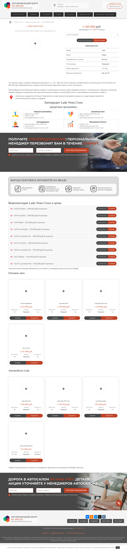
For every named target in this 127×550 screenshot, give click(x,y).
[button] (12, 209)
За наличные (102, 208)
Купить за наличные (85, 40)
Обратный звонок (114, 6)
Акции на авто (85, 14)
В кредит (112, 208)
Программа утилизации (105, 14)
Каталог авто (18, 14)
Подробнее (34, 318)
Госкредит (46, 14)
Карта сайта (106, 521)
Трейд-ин (33, 14)
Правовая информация (57, 533)
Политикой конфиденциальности (24, 156)
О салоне (70, 14)
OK (118, 547)
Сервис (58, 14)
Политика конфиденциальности (76, 533)
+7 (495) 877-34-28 (114, 3)
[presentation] (23, 166)
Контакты (72, 521)
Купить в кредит (99, 40)
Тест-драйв (118, 521)
